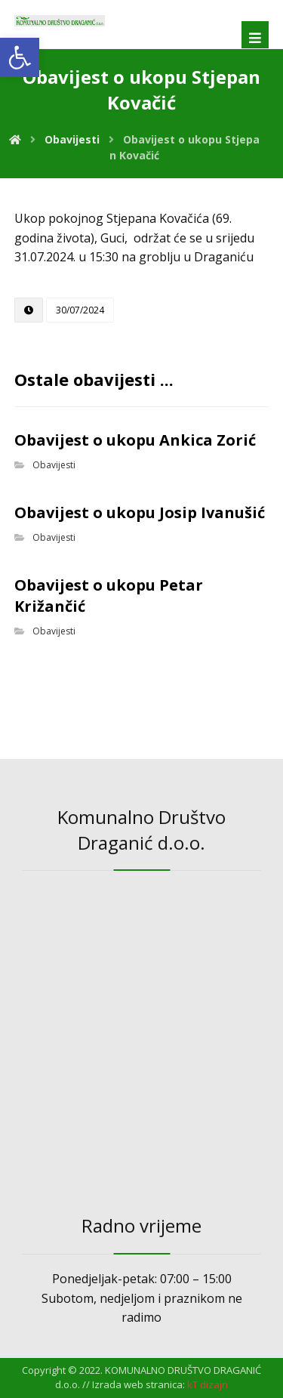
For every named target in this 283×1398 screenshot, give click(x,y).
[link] (19, 57)
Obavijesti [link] (53, 464)
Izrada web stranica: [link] (138, 1384)
